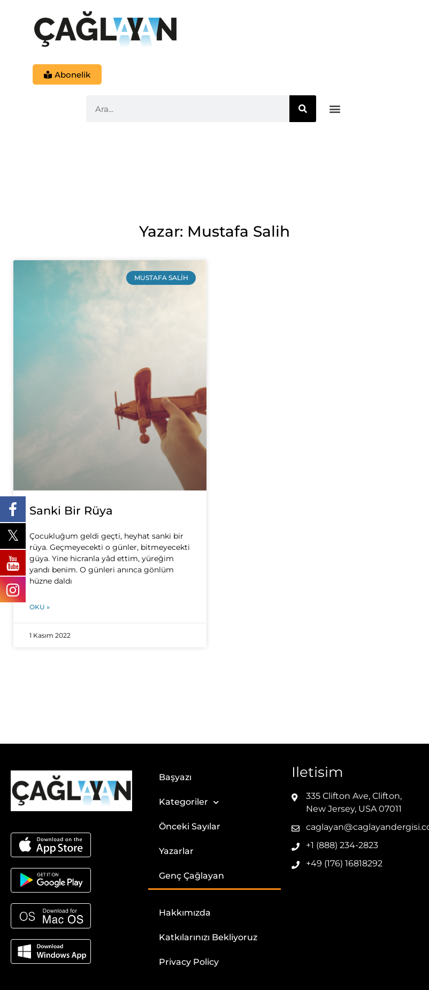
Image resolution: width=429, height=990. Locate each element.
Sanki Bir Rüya (71, 511)
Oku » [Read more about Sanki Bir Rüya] (39, 607)
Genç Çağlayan (191, 876)
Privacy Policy (189, 962)
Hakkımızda (185, 913)
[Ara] (302, 109)
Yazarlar (176, 852)
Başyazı (175, 778)
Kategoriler (189, 803)
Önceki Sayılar (189, 827)
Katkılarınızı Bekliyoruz (208, 938)
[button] (335, 109)
